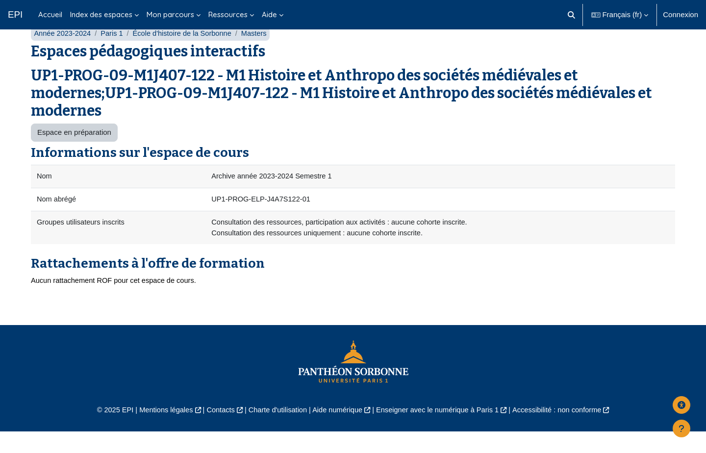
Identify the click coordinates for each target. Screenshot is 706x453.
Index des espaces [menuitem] (101, 14)
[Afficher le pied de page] (681, 428)
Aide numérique (336, 431)
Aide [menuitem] (269, 14)
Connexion (680, 14)
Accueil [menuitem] (50, 14)
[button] (571, 14)
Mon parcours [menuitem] (170, 14)
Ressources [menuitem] (228, 14)
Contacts (216, 431)
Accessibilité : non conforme (563, 431)
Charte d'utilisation (275, 431)
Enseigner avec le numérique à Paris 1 (440, 431)
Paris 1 (114, 53)
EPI (15, 14)
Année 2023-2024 (63, 53)
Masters (260, 53)
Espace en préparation (74, 152)
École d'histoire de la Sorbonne (186, 53)
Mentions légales (160, 431)
